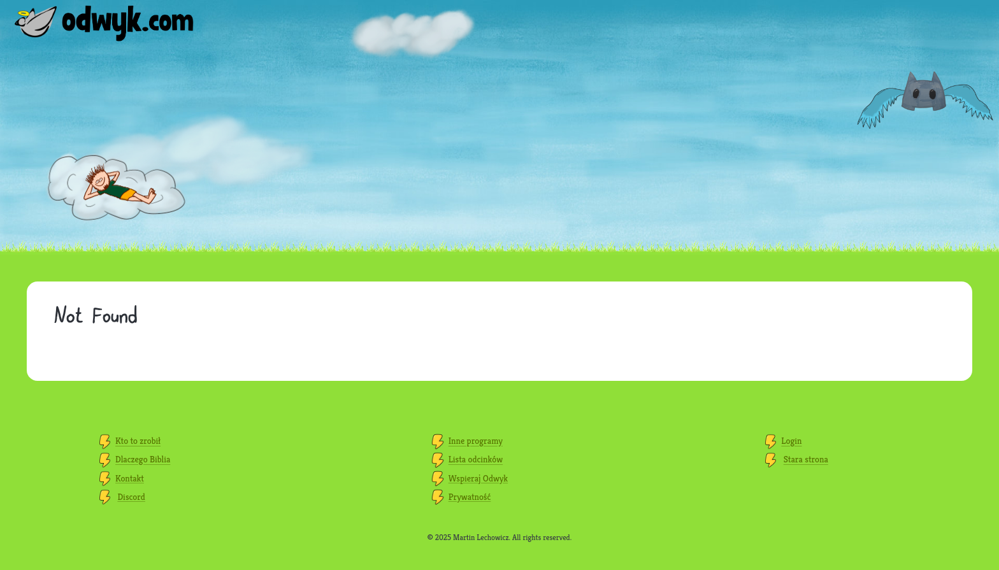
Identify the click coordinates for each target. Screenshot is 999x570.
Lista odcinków (476, 460)
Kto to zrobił (138, 441)
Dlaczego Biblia (142, 460)
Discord (131, 496)
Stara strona (806, 460)
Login (791, 441)
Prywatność (470, 496)
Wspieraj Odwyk (478, 478)
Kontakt (129, 478)
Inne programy (476, 441)
